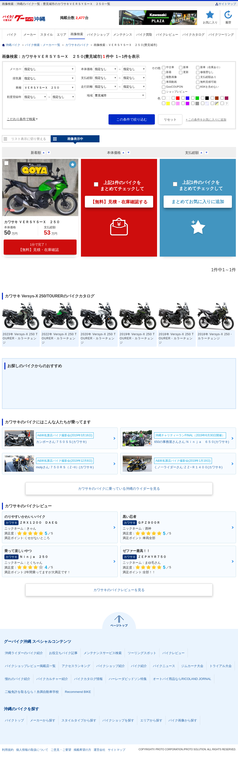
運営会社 (99, 749)
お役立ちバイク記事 (63, 653)
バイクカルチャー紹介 (52, 679)
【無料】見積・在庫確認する (119, 201)
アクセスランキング (76, 666)
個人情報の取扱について (32, 749)
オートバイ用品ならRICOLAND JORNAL (182, 679)
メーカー (29, 34)
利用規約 (8, 749)
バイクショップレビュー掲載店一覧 (30, 666)
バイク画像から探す (183, 720)
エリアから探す (151, 720)
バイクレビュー (167, 34)
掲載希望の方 (82, 749)
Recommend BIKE (78, 692)
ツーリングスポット (142, 653)
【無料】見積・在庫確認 (39, 247)
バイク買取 (144, 34)
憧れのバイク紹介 (17, 679)
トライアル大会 (220, 666)
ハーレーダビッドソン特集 (128, 679)
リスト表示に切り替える (28, 139)
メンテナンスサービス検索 (103, 653)
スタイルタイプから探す (78, 720)
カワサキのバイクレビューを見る (119, 590)
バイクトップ (14, 720)
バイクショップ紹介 (110, 666)
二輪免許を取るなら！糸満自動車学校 (32, 692)
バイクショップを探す (118, 720)
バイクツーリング (221, 34)
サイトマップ (225, 4)
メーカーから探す (42, 720)
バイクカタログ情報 (88, 679)
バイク (12, 34)
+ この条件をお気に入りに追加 (206, 119)
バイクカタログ (193, 34)
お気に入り (210, 22)
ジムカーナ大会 (192, 666)
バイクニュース (164, 666)
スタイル (46, 34)
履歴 (228, 22)
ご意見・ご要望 (61, 749)
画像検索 (76, 34)
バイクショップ (98, 34)
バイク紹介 (139, 666)
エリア (61, 34)
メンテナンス (122, 34)
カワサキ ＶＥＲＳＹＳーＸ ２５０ (32, 222)
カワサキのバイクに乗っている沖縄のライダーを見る (119, 488)
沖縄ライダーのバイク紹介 (24, 653)
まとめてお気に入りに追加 (197, 201)
